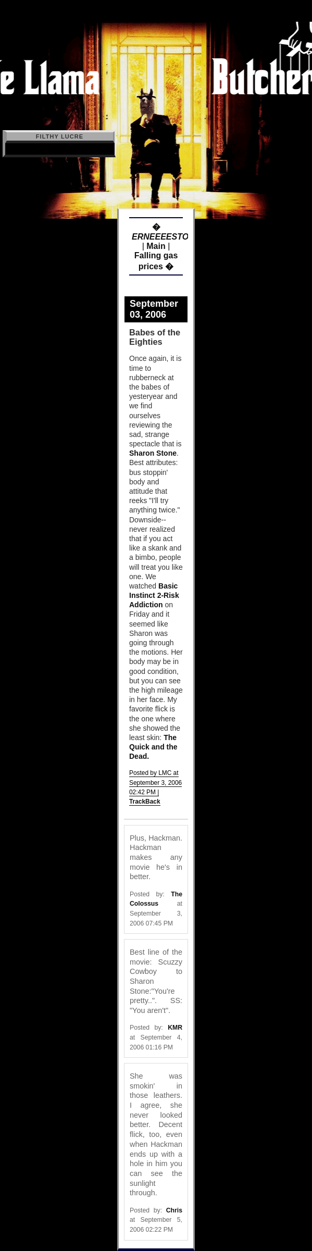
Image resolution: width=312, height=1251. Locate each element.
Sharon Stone (153, 453)
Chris (174, 1210)
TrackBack (144, 801)
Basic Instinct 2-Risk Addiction (154, 595)
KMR (175, 1027)
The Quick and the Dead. (153, 746)
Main (155, 246)
